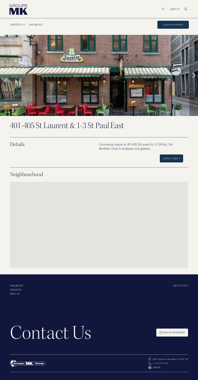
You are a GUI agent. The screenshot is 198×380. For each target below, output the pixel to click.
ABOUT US (175, 9)
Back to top (179, 285)
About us (14, 293)
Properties (15, 289)
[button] (18, 24)
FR (163, 9)
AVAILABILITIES (35, 24)
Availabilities (16, 285)
